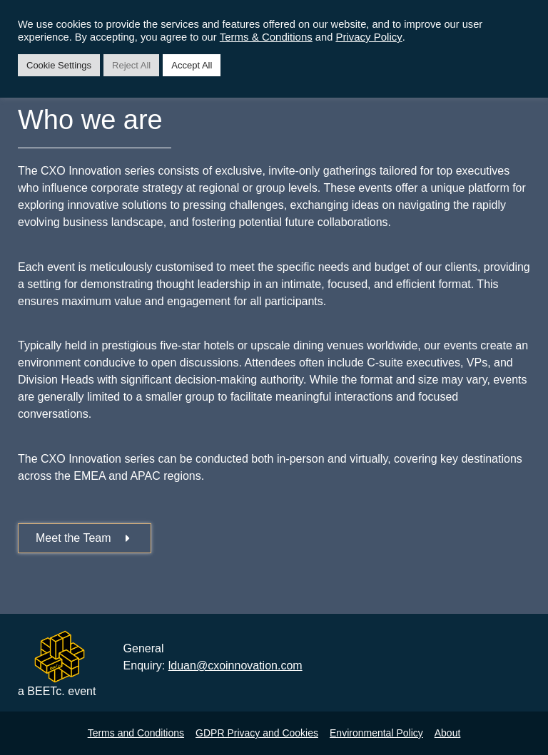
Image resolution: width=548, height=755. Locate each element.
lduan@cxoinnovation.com (235, 665)
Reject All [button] (131, 65)
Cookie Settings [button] (58, 65)
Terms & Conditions (266, 37)
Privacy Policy (368, 37)
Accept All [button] (191, 65)
